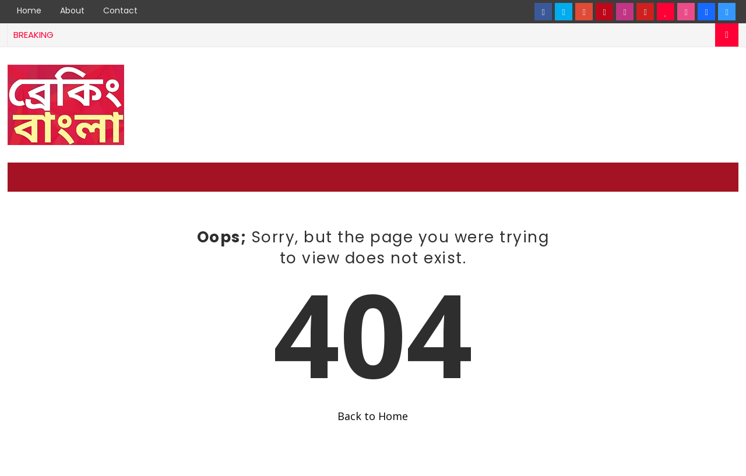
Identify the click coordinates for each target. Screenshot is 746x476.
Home (29, 10)
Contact (120, 10)
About (72, 10)
